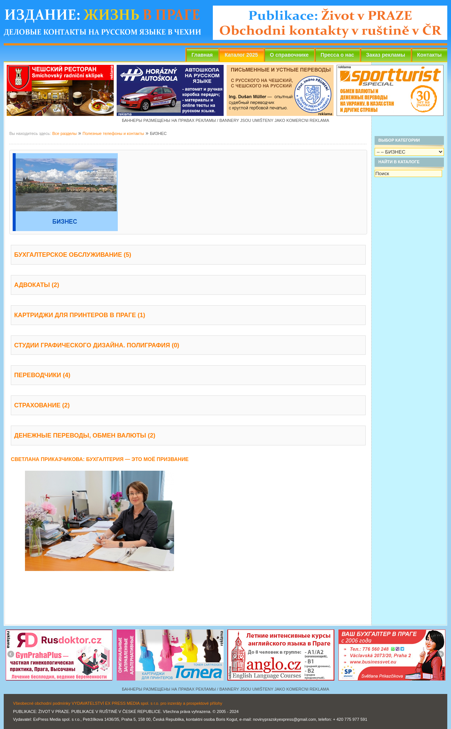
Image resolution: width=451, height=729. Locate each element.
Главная (202, 55)
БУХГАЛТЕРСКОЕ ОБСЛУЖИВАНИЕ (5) (72, 254)
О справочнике (289, 55)
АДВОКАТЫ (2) (36, 284)
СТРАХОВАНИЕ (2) (42, 405)
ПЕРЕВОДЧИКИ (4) (42, 375)
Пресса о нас (337, 55)
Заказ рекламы (385, 55)
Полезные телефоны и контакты (113, 133)
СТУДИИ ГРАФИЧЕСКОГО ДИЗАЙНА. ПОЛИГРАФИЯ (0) (96, 345)
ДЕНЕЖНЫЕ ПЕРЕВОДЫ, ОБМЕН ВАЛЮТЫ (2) (84, 435)
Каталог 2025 (241, 55)
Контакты (429, 55)
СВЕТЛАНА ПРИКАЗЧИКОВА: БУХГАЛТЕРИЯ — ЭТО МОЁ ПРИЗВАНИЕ (100, 459)
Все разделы (64, 133)
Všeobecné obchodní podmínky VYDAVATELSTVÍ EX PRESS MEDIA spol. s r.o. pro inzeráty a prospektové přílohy (117, 703)
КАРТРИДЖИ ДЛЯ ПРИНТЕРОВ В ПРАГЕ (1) (79, 315)
